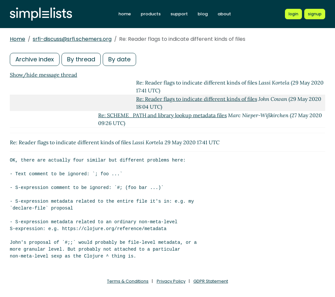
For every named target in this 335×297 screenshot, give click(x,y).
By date (119, 59)
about (224, 14)
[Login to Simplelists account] (293, 14)
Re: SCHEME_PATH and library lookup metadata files (162, 115)
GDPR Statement (210, 281)
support (179, 14)
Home (17, 39)
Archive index (34, 59)
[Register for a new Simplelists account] (314, 14)
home (124, 14)
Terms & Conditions (128, 281)
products (151, 14)
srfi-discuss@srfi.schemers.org (72, 39)
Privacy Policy (171, 281)
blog (203, 14)
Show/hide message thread (43, 74)
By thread (81, 59)
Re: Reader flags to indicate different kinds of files (196, 99)
